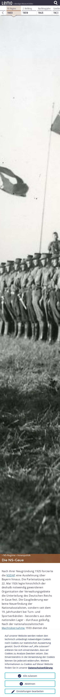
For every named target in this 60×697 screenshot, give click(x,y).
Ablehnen (30, 683)
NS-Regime (9, 555)
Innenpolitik (24, 555)
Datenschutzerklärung (40, 667)
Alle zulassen (30, 675)
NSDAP (10, 575)
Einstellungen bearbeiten (30, 691)
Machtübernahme (13, 628)
